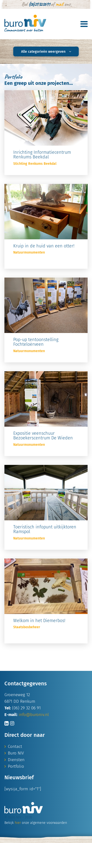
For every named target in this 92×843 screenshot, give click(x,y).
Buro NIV (16, 753)
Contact (15, 746)
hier (18, 823)
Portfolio (16, 766)
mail (59, 4)
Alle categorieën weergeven (46, 52)
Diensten (16, 759)
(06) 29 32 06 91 (39, 4)
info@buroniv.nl (34, 714)
